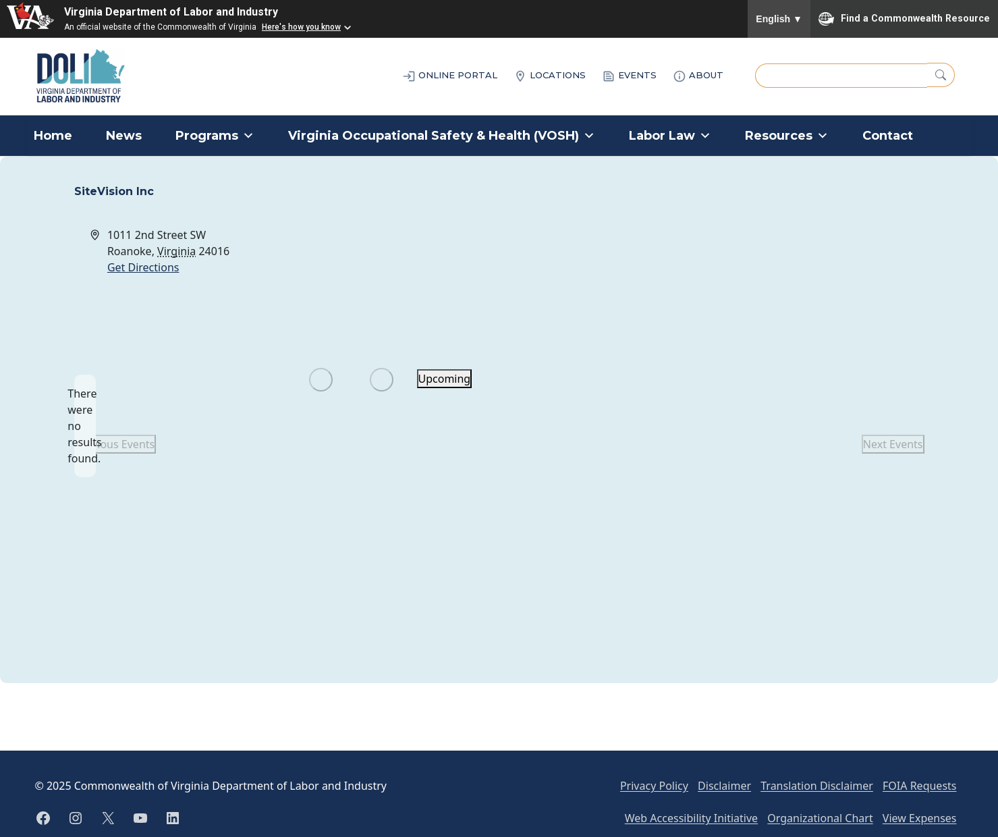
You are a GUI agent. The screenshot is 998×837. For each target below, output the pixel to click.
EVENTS (629, 76)
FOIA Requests (919, 785)
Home (53, 135)
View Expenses (920, 818)
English (779, 19)
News (124, 135)
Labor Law (670, 135)
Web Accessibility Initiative (691, 818)
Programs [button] (214, 135)
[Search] (941, 75)
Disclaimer (724, 785)
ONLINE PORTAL (449, 76)
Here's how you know (301, 27)
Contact (887, 135)
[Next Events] (381, 380)
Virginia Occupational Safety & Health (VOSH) (441, 135)
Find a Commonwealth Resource (904, 19)
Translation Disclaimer (816, 785)
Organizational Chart (819, 818)
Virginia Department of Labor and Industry (171, 11)
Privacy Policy (654, 785)
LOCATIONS (550, 76)
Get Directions (143, 267)
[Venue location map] (711, 277)
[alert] (85, 426)
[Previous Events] (321, 380)
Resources (787, 135)
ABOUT (698, 76)
